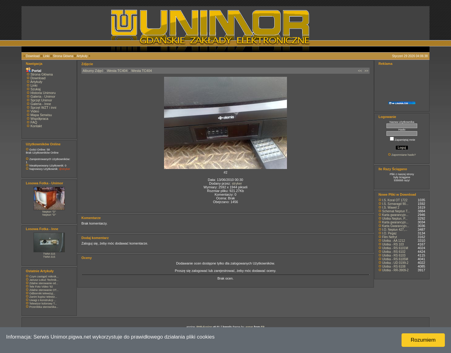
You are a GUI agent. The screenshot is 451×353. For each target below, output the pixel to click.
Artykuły (82, 56)
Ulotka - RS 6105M (395, 259)
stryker (237, 183)
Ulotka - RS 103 (393, 244)
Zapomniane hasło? (403, 154)
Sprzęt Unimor (41, 100)
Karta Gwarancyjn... (395, 226)
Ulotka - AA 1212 (393, 240)
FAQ (33, 122)
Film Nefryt (389, 237)
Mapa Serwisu (41, 115)
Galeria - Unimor (42, 96)
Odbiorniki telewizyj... (42, 293)
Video (34, 111)
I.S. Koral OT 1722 (395, 200)
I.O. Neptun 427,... (394, 229)
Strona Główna (63, 56)
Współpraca (39, 118)
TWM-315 (49, 253)
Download (32, 56)
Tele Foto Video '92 (41, 286)
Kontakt (36, 126)
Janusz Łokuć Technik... (44, 279)
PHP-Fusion (204, 326)
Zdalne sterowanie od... (43, 283)
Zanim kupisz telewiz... (43, 296)
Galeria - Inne (40, 104)
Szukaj (35, 89)
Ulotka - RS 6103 (394, 255)
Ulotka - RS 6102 (394, 251)
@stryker (64, 169)
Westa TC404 (117, 71)
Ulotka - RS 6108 (394, 266)
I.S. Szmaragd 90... (395, 204)
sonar (249, 326)
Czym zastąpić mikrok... (44, 276)
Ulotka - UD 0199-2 (395, 263)
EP (263, 326)
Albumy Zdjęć (93, 71)
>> (366, 71)
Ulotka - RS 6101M (395, 248)
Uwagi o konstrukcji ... (43, 300)
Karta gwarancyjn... (395, 215)
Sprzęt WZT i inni (43, 107)
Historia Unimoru (43, 93)
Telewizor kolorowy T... (43, 303)
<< (360, 71)
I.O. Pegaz (389, 233)
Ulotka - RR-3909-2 (395, 270)
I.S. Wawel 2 (390, 207)
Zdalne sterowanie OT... (44, 290)
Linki (46, 56)
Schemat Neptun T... (396, 211)
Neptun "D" (49, 211)
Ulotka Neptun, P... (395, 218)
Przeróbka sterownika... (43, 306)
